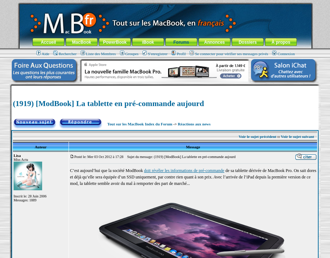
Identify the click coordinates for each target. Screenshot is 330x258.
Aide (42, 54)
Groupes (129, 54)
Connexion (283, 54)
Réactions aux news (194, 124)
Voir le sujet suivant (297, 136)
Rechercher (64, 54)
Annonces (214, 42)
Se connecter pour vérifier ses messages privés (229, 54)
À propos (280, 42)
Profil (178, 54)
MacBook (81, 42)
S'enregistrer (155, 54)
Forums (181, 42)
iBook (148, 42)
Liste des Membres (98, 54)
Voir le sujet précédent (257, 136)
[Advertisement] (165, 88)
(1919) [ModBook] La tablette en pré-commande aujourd (108, 103)
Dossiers (248, 42)
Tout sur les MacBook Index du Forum (139, 124)
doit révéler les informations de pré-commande (184, 170)
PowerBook (114, 42)
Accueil (48, 42)
